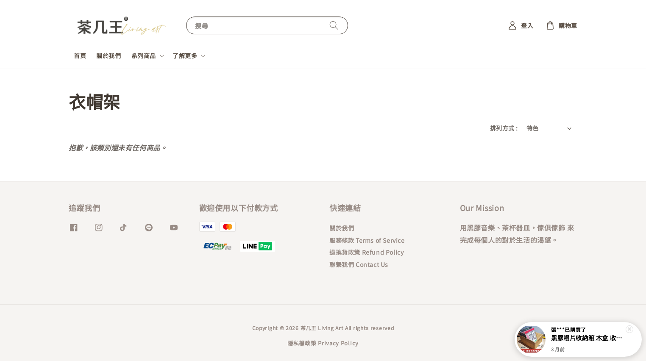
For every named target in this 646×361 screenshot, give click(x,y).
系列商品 (143, 55)
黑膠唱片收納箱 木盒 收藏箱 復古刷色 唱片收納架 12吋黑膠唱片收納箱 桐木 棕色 (588, 338)
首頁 (80, 55)
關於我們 (108, 55)
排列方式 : (504, 128)
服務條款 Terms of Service (367, 240)
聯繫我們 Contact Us (358, 264)
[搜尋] (334, 25)
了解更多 (185, 55)
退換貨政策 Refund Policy (366, 252)
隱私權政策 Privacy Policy (323, 343)
